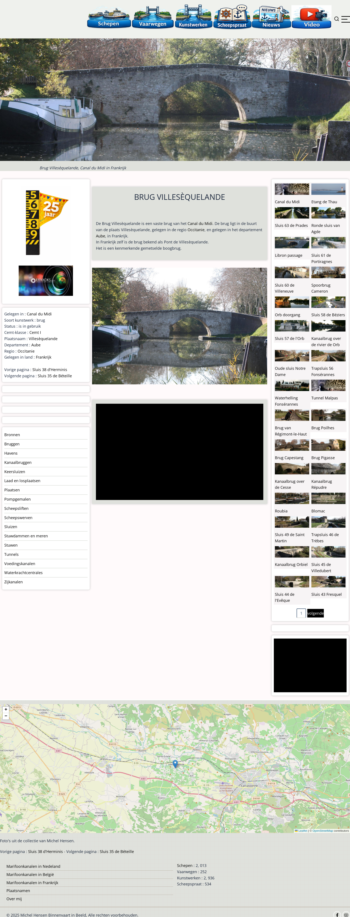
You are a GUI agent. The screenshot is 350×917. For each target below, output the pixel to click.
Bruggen (12, 443)
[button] (175, 764)
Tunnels (11, 554)
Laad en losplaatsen (22, 480)
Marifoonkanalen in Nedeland (33, 866)
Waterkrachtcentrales (23, 572)
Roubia (281, 511)
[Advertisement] (177, 452)
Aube (100, 235)
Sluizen (10, 526)
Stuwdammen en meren (26, 535)
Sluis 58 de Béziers (328, 314)
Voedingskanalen (19, 563)
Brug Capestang (289, 457)
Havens (11, 453)
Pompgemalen (17, 499)
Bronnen (12, 434)
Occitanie (196, 229)
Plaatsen (12, 489)
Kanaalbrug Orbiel (291, 564)
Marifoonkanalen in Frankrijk (32, 882)
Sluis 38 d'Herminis (49, 369)
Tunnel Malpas (324, 397)
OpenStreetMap (322, 830)
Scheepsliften (16, 508)
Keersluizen (14, 471)
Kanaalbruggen (18, 462)
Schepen (184, 865)
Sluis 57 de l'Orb (289, 338)
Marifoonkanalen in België (30, 874)
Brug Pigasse (323, 457)
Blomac (318, 511)
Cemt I (35, 332)
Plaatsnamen (18, 890)
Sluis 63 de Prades (291, 225)
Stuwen (11, 545)
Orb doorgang (287, 314)
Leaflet (301, 830)
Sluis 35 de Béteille (55, 375)
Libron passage (288, 255)
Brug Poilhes (322, 427)
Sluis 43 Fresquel (326, 594)
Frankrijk (43, 357)
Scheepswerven (18, 517)
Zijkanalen (13, 581)
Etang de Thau (324, 201)
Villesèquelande (43, 338)
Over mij (14, 898)
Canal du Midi (200, 223)
